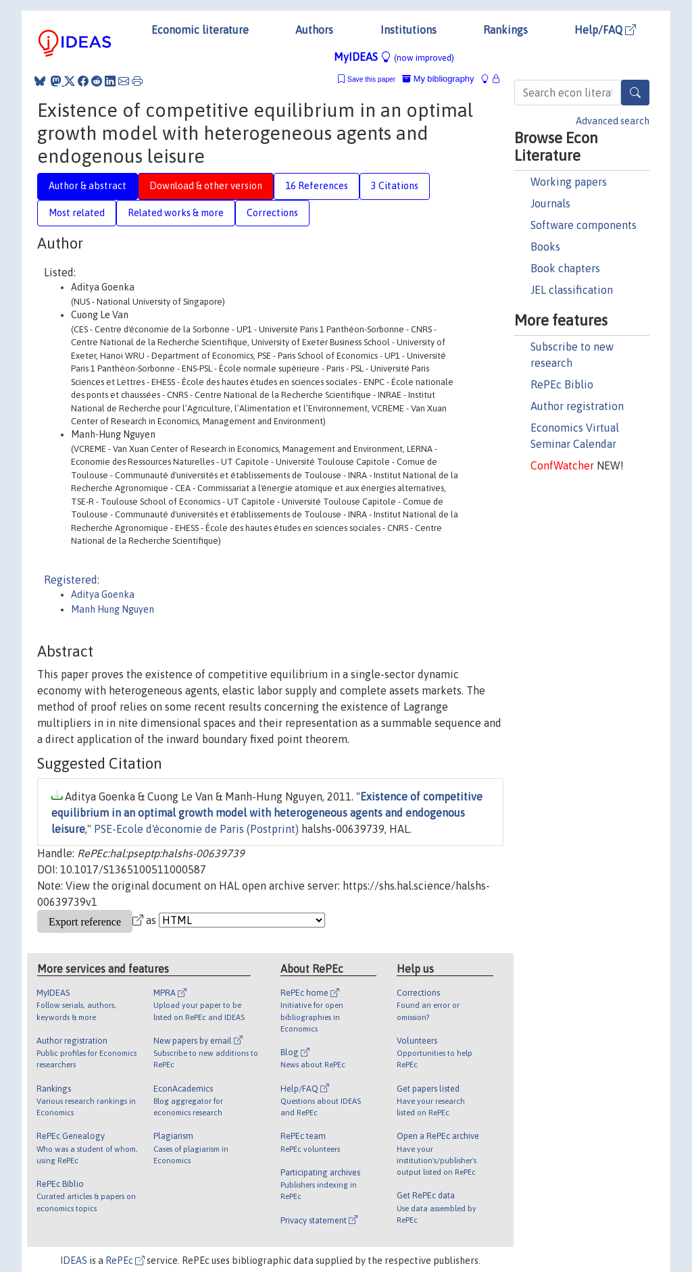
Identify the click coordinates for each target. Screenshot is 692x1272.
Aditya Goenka (102, 594)
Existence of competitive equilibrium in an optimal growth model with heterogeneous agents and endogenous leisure (267, 812)
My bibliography (438, 79)
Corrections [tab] (272, 212)
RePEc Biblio (561, 384)
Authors (314, 30)
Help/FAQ (605, 30)
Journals (550, 203)
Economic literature (200, 30)
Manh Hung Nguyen (112, 609)
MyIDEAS (394, 57)
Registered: (71, 580)
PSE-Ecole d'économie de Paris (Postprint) (196, 829)
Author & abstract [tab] (87, 185)
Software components (583, 225)
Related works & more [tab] (176, 212)
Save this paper (371, 79)
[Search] (635, 92)
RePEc (125, 1260)
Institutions (408, 30)
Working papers (568, 182)
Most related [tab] (77, 212)
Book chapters (565, 268)
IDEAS (73, 1260)
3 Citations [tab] (394, 185)
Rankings (505, 30)
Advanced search (612, 121)
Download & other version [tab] (205, 185)
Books (545, 246)
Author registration (577, 406)
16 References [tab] (316, 185)
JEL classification (571, 290)
